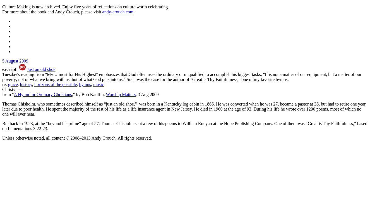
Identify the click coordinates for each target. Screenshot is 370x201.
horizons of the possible (55, 84)
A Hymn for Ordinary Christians (43, 94)
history (26, 84)
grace (13, 84)
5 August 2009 (15, 61)
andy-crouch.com (118, 11)
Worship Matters (121, 94)
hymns (85, 84)
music (98, 84)
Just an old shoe (41, 69)
